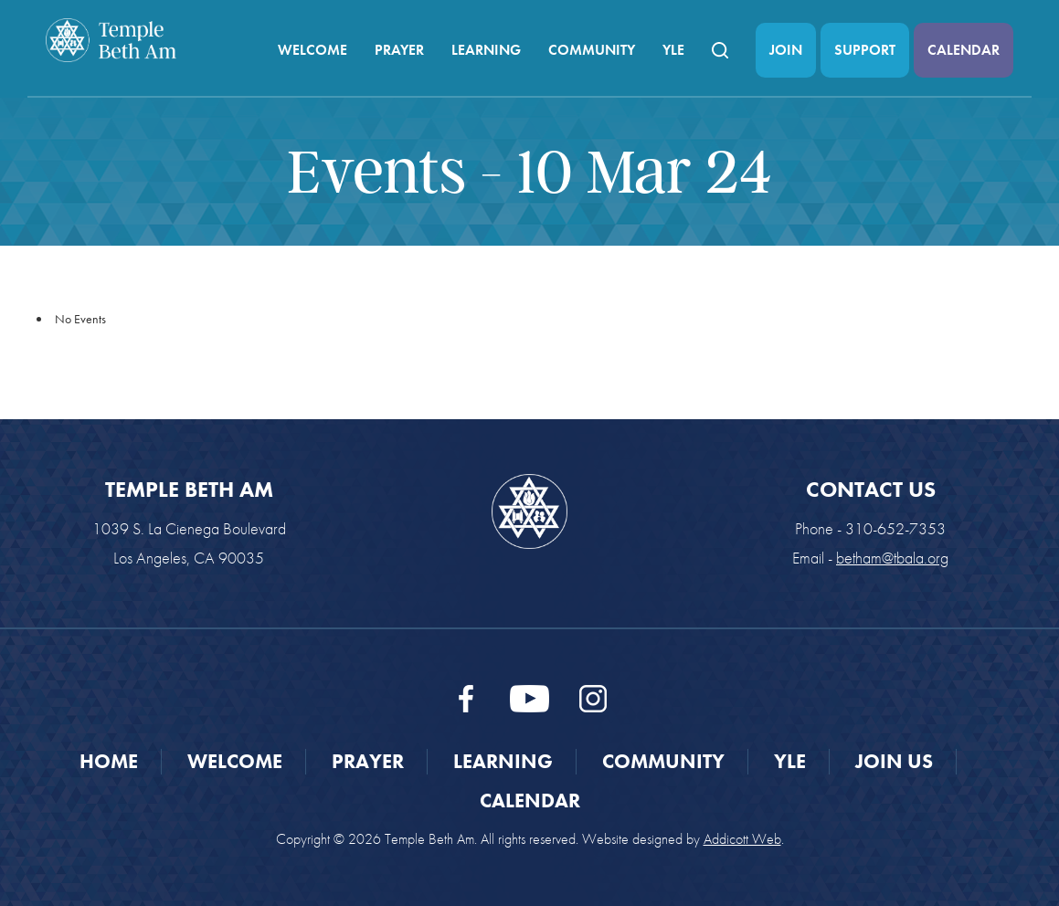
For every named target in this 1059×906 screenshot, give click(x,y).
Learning (486, 49)
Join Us (894, 761)
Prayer (399, 49)
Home (108, 761)
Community (591, 49)
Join (785, 49)
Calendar (963, 49)
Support (864, 49)
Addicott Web (742, 838)
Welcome (312, 49)
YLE (673, 49)
